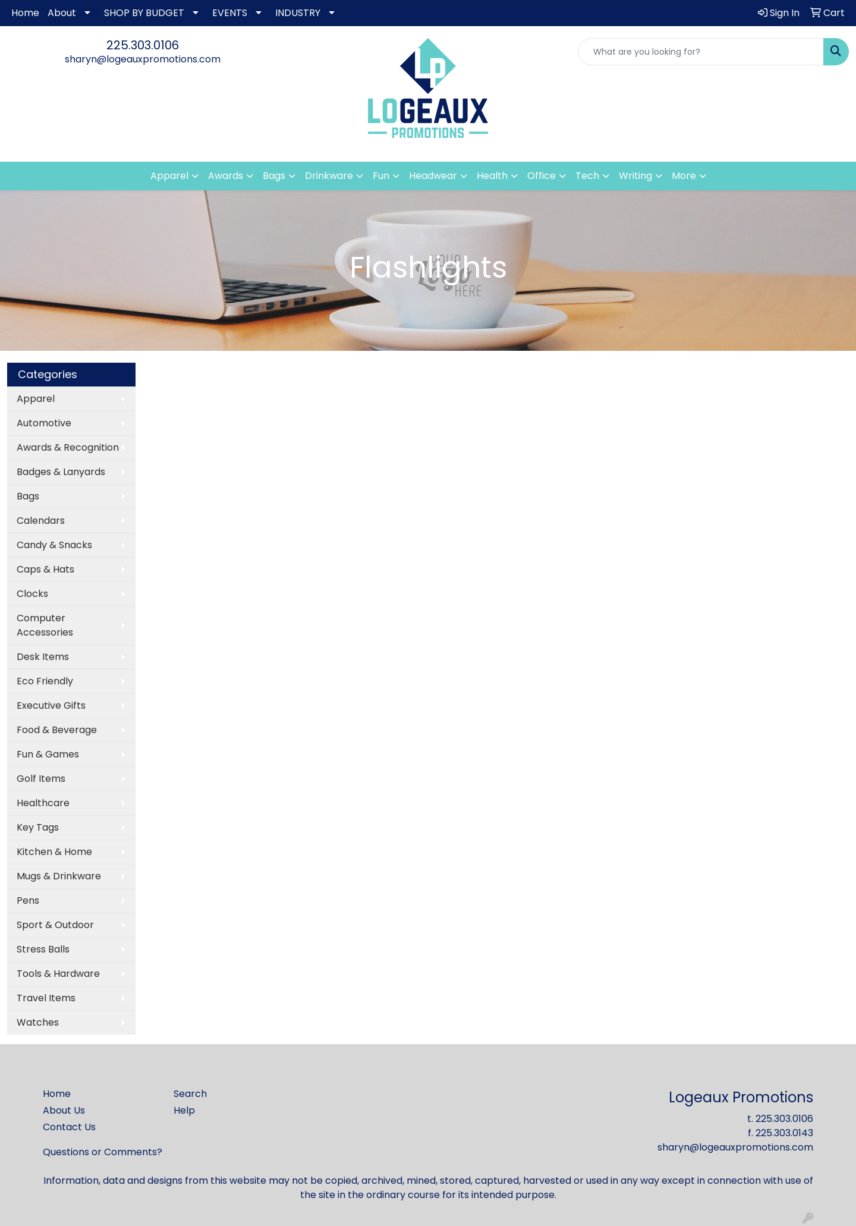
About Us (64, 1110)
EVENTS (229, 13)
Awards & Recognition (68, 447)
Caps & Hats (45, 569)
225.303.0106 (142, 45)
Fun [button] (381, 176)
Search (190, 1094)
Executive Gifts (51, 705)
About (62, 13)
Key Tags (38, 827)
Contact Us (69, 1127)
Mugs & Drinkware (59, 876)
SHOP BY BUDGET (144, 13)
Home (25, 13)
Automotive (44, 423)
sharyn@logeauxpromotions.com (143, 59)
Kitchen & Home (54, 852)
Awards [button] (225, 176)
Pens (28, 900)
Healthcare (43, 803)
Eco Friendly (45, 681)
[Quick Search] (701, 51)
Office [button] (541, 176)
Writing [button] (635, 176)
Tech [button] (587, 176)
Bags (28, 496)
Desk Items (43, 657)
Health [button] (492, 176)
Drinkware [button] (329, 176)
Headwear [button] (433, 176)
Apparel (36, 398)
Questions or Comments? (102, 1152)
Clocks (32, 594)
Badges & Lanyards (61, 472)
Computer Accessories (45, 625)
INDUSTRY (297, 13)
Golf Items (41, 778)
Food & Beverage (57, 730)
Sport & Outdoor (55, 925)
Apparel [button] (169, 176)
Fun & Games (48, 754)
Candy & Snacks (54, 545)
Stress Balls (43, 949)
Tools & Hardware (58, 973)
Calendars (41, 520)
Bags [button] (274, 176)
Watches (38, 1022)
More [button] (684, 176)
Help (184, 1110)
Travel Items (46, 998)
